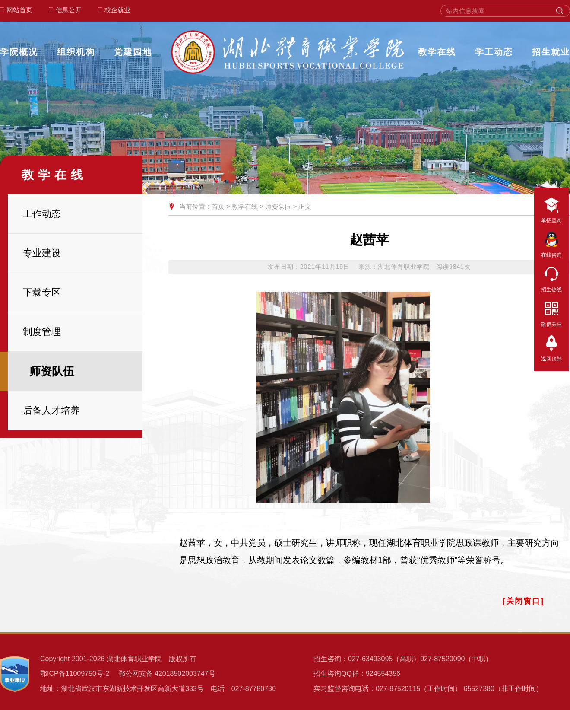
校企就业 (117, 9)
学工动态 (494, 52)
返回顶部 (551, 347)
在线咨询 (551, 243)
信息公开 (69, 9)
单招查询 (551, 208)
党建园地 (133, 52)
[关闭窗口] (523, 601)
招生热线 (551, 278)
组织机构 (76, 52)
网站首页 (19, 9)
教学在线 (437, 52)
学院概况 (19, 52)
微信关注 (551, 312)
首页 (218, 206)
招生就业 (551, 52)
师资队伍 (278, 206)
